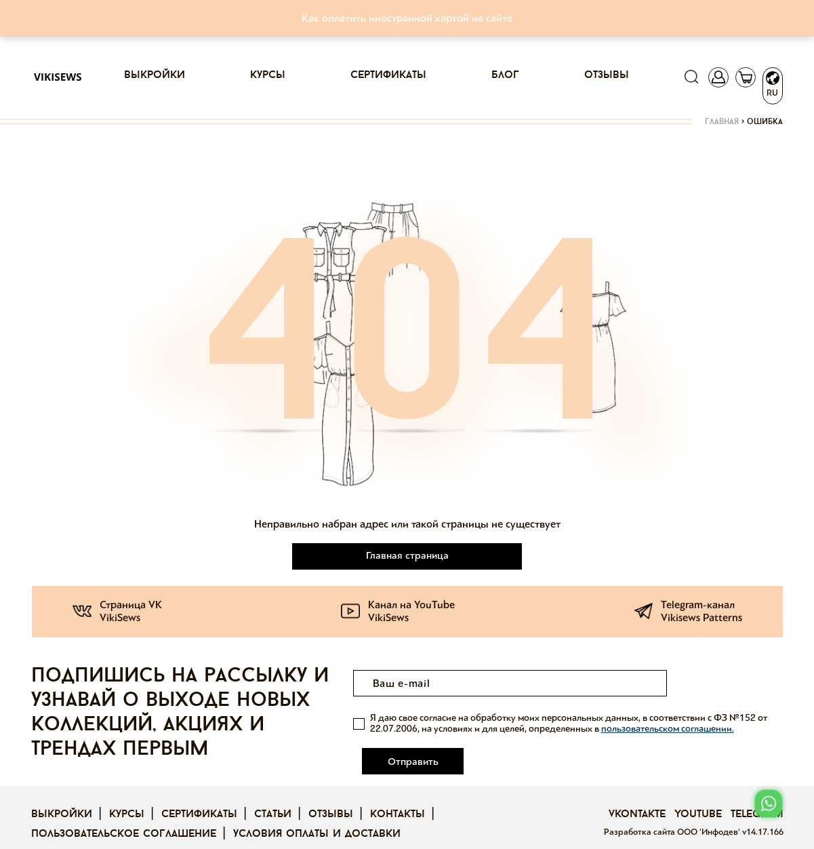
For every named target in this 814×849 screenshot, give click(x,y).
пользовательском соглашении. (667, 728)
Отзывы (606, 75)
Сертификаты (388, 75)
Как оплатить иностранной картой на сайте (407, 18)
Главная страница (407, 555)
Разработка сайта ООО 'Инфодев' (673, 813)
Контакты (397, 796)
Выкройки (154, 75)
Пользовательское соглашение (123, 815)
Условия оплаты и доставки (317, 815)
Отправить (729, 683)
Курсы (267, 75)
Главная (722, 122)
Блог (505, 75)
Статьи (272, 796)
